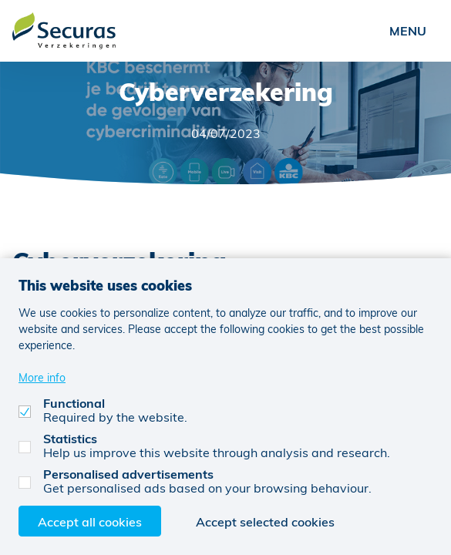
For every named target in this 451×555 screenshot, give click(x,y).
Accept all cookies (90, 521)
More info (42, 377)
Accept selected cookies (265, 521)
